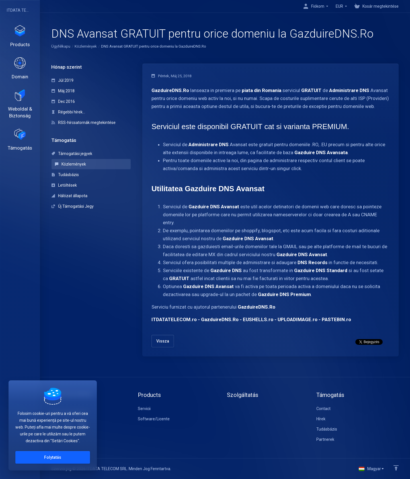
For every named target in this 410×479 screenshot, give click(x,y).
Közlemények (86, 46)
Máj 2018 (63, 91)
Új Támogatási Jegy (73, 206)
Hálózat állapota (69, 195)
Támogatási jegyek (72, 153)
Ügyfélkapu (60, 46)
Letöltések (64, 185)
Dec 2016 (63, 101)
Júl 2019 (62, 80)
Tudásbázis (65, 174)
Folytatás (52, 457)
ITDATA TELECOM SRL (18, 10)
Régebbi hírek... (68, 112)
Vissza (162, 341)
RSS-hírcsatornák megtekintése (84, 122)
